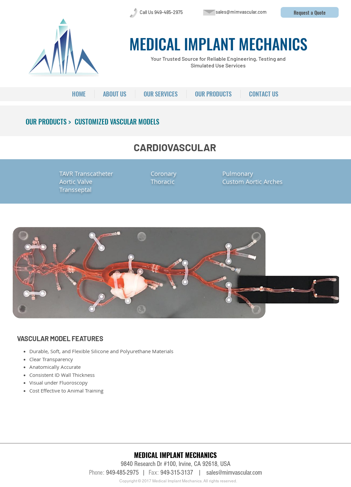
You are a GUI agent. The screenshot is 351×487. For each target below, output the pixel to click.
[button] (310, 12)
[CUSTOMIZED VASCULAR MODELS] (117, 121)
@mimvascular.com (240, 472)
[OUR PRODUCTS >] (48, 121)
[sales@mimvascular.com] (241, 12)
